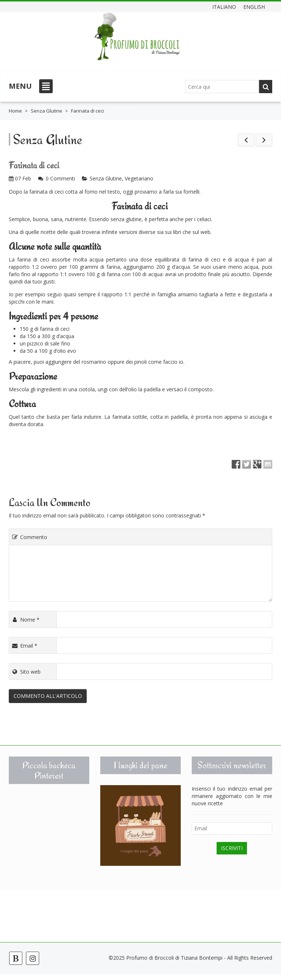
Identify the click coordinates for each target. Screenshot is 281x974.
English (254, 6)
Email (24, 645)
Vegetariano (139, 178)
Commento (29, 537)
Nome (25, 619)
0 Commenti (60, 178)
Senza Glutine (46, 110)
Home (15, 110)
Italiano (224, 6)
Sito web (26, 671)
